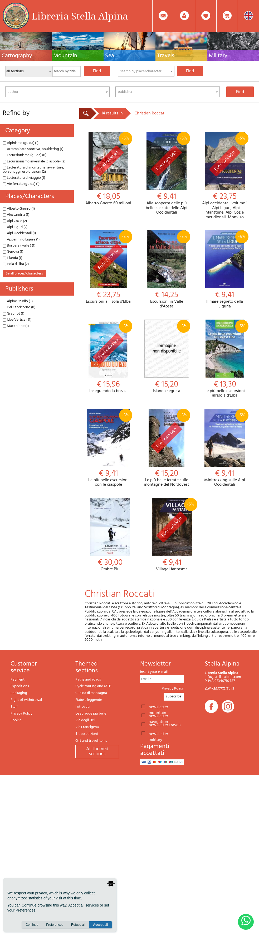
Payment (18, 679)
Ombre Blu (110, 535)
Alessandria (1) (16, 215)
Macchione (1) (16, 326)
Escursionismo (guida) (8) (24, 155)
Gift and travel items (91, 741)
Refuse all (78, 925)
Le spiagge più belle (90, 713)
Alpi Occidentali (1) (19, 233)
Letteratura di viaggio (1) (24, 178)
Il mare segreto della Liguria (224, 269)
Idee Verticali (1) (17, 320)
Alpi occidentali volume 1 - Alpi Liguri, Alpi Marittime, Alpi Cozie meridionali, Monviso (224, 176)
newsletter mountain (158, 707)
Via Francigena (87, 727)
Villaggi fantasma (171, 535)
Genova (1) (13, 252)
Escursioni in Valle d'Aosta (166, 269)
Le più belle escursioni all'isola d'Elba (224, 359)
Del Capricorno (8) (19, 307)
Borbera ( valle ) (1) (19, 246)
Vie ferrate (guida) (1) (21, 184)
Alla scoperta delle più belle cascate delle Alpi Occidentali (166, 173)
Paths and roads (88, 679)
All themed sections (97, 751)
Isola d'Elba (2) (16, 264)
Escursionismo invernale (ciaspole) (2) (34, 161)
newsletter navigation (158, 716)
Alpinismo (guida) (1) (20, 143)
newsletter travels (165, 724)
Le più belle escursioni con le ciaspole (108, 448)
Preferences (54, 925)
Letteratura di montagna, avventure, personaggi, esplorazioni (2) (33, 170)
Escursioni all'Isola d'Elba (108, 267)
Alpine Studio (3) (18, 301)
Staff (14, 707)
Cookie (16, 720)
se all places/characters (24, 274)
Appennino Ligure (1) (21, 240)
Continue (32, 925)
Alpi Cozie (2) (15, 221)
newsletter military (158, 733)
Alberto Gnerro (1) (19, 209)
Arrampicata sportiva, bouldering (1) (33, 149)
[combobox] (146, 71)
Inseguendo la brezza (108, 357)
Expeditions (20, 686)
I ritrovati (82, 707)
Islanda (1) (12, 258)
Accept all (100, 925)
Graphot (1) (13, 314)
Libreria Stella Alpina (80, 15)
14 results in (112, 113)
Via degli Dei (85, 720)
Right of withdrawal (26, 700)
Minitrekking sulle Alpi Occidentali (224, 448)
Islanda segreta (166, 357)
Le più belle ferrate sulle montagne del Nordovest (166, 448)
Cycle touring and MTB (93, 686)
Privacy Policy (21, 713)
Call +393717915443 (219, 689)
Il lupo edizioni (86, 734)
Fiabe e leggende (88, 700)
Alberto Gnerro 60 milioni (108, 169)
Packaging (19, 693)
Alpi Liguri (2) (15, 227)
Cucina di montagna (91, 693)
